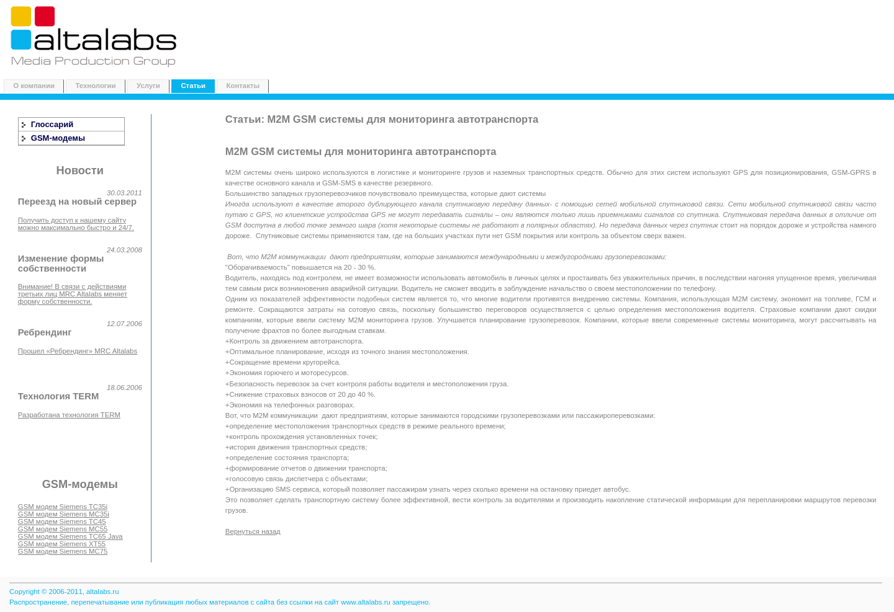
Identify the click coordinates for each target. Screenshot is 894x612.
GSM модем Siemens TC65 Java (70, 536)
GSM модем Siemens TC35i (62, 506)
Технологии (95, 85)
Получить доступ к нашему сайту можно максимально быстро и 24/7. (76, 223)
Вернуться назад (253, 531)
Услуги (148, 85)
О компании (34, 85)
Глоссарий (52, 124)
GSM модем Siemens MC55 (62, 529)
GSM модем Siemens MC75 (62, 551)
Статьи (193, 85)
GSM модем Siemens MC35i (63, 514)
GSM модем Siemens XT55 (62, 544)
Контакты (243, 85)
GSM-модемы (58, 138)
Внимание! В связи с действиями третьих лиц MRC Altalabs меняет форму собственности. (72, 294)
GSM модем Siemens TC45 (62, 521)
